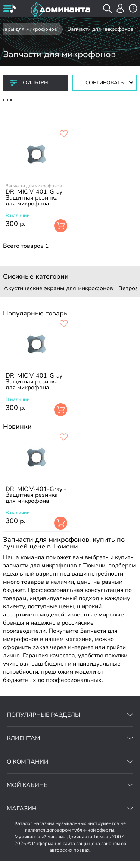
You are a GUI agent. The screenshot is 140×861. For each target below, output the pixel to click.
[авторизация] (120, 8)
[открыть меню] (9, 9)
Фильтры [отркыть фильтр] (36, 82)
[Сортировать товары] (104, 83)
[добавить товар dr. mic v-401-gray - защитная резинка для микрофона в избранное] (64, 134)
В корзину (60, 225)
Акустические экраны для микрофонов (58, 288)
